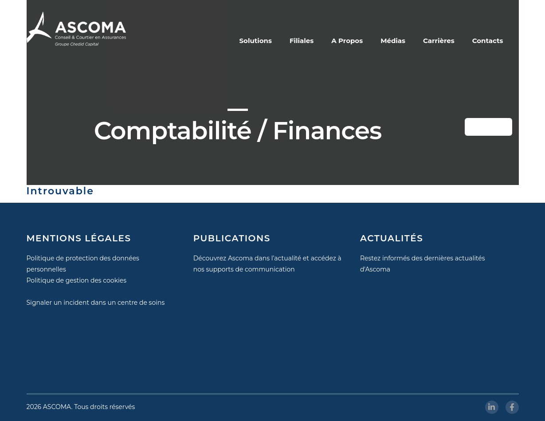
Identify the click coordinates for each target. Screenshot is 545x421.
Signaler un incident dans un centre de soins (96, 303)
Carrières (439, 40)
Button (494, 127)
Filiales (302, 40)
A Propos (347, 40)
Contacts (487, 40)
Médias (392, 40)
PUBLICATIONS (232, 238)
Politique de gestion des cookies (77, 280)
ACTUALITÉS (391, 238)
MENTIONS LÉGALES (79, 238)
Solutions (255, 40)
